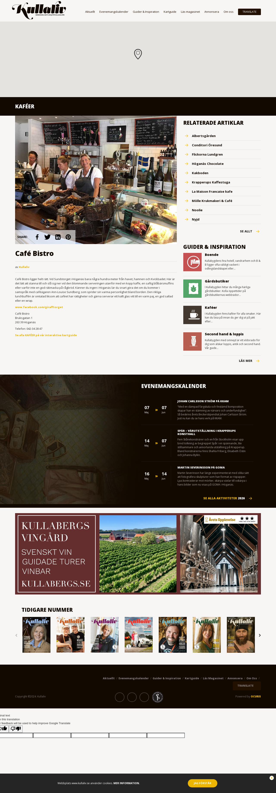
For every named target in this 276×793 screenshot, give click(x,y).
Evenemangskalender (113, 12)
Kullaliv (24, 267)
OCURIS (256, 696)
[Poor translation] (16, 729)
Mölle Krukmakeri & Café (212, 201)
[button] (138, 54)
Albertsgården (204, 136)
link (37, 237)
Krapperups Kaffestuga (211, 182)
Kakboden (200, 173)
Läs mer (245, 361)
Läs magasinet (190, 12)
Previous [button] (16, 635)
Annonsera (211, 12)
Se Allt (246, 231)
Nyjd (195, 219)
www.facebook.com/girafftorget (39, 307)
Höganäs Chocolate (208, 163)
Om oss (229, 12)
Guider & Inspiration (146, 12)
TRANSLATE (249, 12)
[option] (36, 635)
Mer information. (126, 783)
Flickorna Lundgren (207, 154)
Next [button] (260, 635)
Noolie (197, 210)
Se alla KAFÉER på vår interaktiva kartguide (46, 335)
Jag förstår (202, 783)
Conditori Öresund (207, 145)
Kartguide (170, 12)
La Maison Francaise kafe (212, 191)
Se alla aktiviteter (224, 498)
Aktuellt (90, 12)
